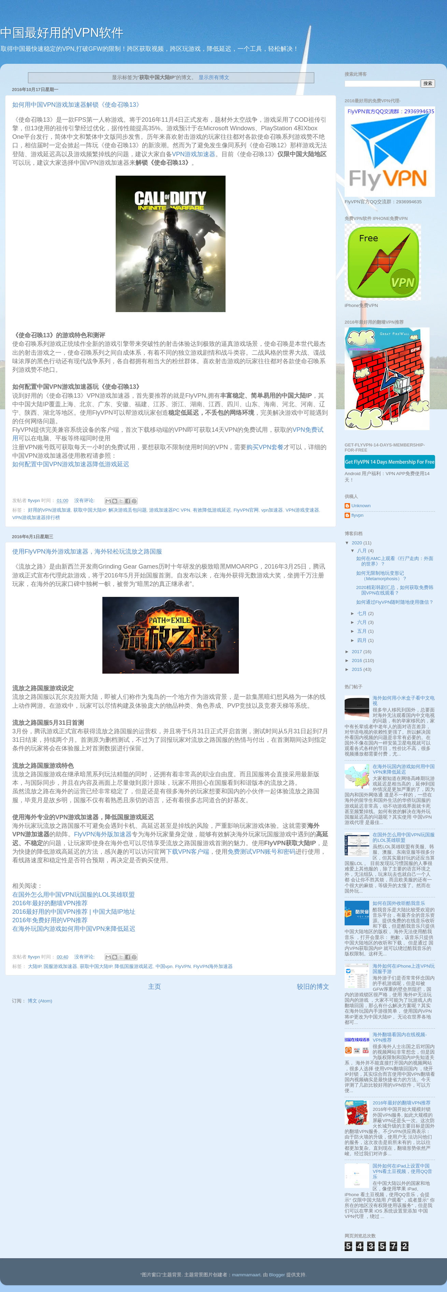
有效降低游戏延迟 (212, 510)
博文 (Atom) (40, 1000)
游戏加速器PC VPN (169, 510)
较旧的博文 (313, 986)
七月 (362, 613)
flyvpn (357, 515)
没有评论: (85, 500)
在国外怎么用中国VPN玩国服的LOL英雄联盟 (73, 894)
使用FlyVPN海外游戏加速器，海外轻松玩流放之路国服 (87, 551)
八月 (362, 550)
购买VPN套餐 (265, 447)
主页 (154, 986)
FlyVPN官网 (246, 510)
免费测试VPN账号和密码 (261, 851)
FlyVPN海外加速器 (213, 966)
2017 (357, 651)
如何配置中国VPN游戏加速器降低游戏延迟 (70, 464)
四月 (362, 640)
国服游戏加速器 (60, 966)
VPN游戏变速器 (302, 510)
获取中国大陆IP (89, 510)
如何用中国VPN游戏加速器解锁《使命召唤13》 (77, 104)
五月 (362, 631)
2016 (357, 660)
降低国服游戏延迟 (134, 966)
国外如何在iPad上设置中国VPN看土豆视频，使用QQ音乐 (402, 1171)
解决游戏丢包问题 (128, 510)
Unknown (361, 505)
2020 (357, 542)
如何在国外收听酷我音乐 (399, 903)
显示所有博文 (214, 77)
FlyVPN (183, 966)
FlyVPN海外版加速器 (103, 834)
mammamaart (246, 1274)
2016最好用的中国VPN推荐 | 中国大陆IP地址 (73, 911)
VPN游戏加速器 (193, 154)
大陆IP (34, 966)
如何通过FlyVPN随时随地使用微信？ (395, 602)
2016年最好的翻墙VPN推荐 (50, 903)
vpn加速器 (272, 510)
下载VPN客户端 (187, 851)
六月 (362, 622)
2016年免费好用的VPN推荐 (50, 920)
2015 (357, 669)
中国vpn (164, 966)
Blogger (277, 1274)
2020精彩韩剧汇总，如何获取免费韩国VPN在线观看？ (394, 590)
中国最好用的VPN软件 (62, 33)
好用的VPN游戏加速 (49, 510)
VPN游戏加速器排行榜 (36, 517)
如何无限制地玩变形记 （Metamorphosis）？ (381, 576)
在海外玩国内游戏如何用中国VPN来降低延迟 (73, 928)
